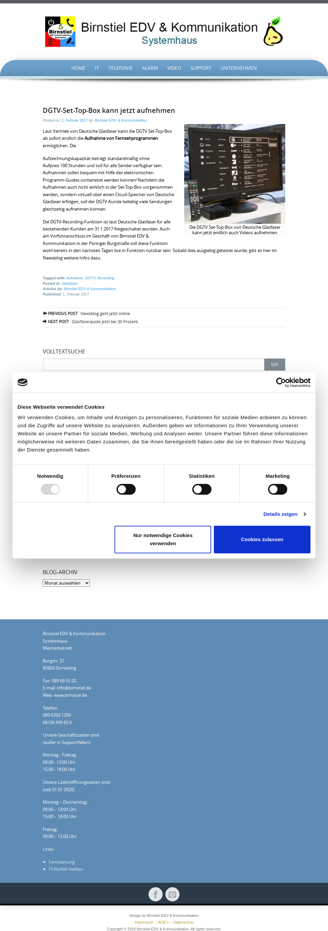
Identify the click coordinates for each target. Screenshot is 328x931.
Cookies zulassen (262, 539)
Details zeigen (280, 514)
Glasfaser (69, 283)
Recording (105, 278)
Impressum (144, 922)
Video (174, 68)
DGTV (90, 278)
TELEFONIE (120, 68)
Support (201, 68)
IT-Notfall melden (66, 869)
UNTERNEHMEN (239, 68)
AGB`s (163, 922)
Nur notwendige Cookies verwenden (163, 539)
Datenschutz (183, 922)
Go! (274, 364)
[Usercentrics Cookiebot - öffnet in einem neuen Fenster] (281, 382)
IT (97, 68)
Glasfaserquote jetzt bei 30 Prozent (90, 321)
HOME (78, 68)
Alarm (150, 68)
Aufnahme (74, 278)
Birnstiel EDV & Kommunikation (121, 120)
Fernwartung (62, 862)
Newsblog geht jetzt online (86, 313)
